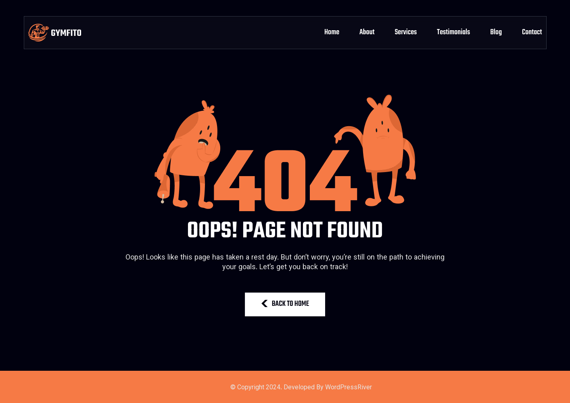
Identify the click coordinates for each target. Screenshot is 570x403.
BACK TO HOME (285, 304)
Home (331, 32)
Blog (496, 32)
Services (406, 32)
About (366, 32)
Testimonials (453, 32)
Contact (532, 32)
